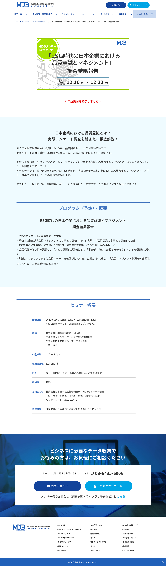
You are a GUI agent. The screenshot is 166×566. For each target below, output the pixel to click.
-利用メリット (62, 546)
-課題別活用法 (95, 533)
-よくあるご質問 (128, 542)
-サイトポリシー (128, 550)
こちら (121, 496)
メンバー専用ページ (145, 14)
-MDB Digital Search (65, 538)
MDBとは (18, 14)
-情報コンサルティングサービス (69, 529)
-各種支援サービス (64, 542)
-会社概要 (126, 546)
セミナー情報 (38, 21)
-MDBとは (61, 525)
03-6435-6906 (109, 473)
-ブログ (92, 546)
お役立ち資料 (104, 14)
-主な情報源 (61, 550)
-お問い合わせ (127, 533)
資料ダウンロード (140, 5)
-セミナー (93, 538)
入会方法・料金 (68, 14)
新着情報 (122, 14)
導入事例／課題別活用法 (42, 14)
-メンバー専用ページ (130, 525)
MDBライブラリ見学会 (98, 542)
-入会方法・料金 (96, 525)
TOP (17, 21)
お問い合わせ (117, 5)
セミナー (85, 14)
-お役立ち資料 (95, 550)
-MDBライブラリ (63, 533)
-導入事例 (93, 529)
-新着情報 (126, 529)
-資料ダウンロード (129, 538)
